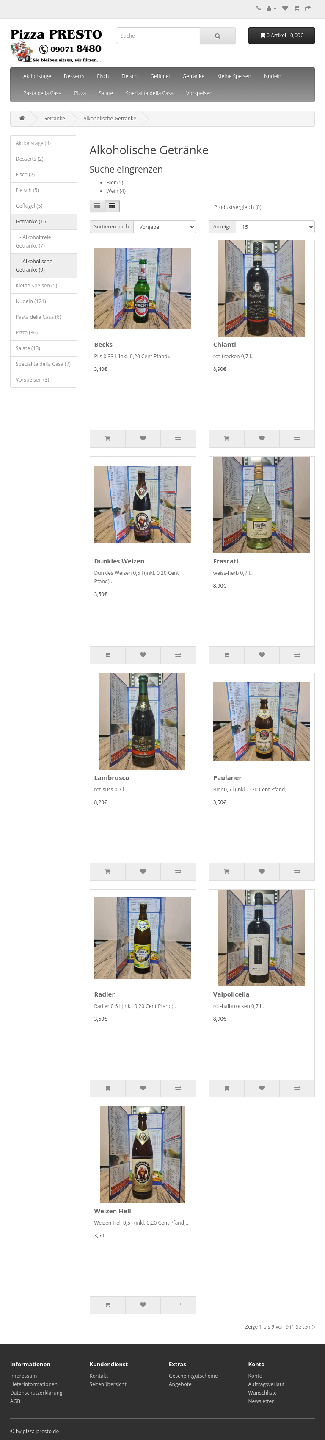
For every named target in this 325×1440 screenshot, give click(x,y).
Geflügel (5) (29, 205)
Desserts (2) (30, 158)
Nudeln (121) (31, 301)
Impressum (23, 1375)
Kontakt (99, 1375)
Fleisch (129, 76)
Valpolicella (231, 994)
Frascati (225, 561)
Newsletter (261, 1401)
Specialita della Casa (150, 93)
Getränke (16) (32, 221)
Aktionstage (37, 76)
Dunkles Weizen (119, 561)
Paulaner (227, 777)
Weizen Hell (112, 1210)
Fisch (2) (25, 174)
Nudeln (272, 76)
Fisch (103, 76)
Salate (106, 93)
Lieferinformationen (34, 1384)
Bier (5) (115, 182)
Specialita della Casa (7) (43, 364)
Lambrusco (111, 777)
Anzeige (222, 226)
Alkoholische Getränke (109, 118)
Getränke (193, 76)
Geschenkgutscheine (193, 1375)
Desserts (74, 76)
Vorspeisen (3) (32, 379)
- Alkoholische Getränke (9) (34, 265)
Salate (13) (28, 348)
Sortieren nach (111, 226)
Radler (104, 994)
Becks (103, 344)
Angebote (180, 1384)
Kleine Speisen (234, 76)
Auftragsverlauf (266, 1384)
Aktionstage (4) (33, 143)
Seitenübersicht (108, 1384)
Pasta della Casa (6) (38, 316)
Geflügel (160, 76)
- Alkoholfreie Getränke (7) (33, 241)
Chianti (224, 344)
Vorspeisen (199, 93)
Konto (255, 1375)
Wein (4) (116, 191)
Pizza (80, 93)
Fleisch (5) (27, 190)
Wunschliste (262, 1392)
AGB (15, 1401)
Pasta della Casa (42, 93)
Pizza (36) (27, 332)
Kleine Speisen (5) (36, 285)
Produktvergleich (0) (238, 207)
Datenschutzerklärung (36, 1392)
